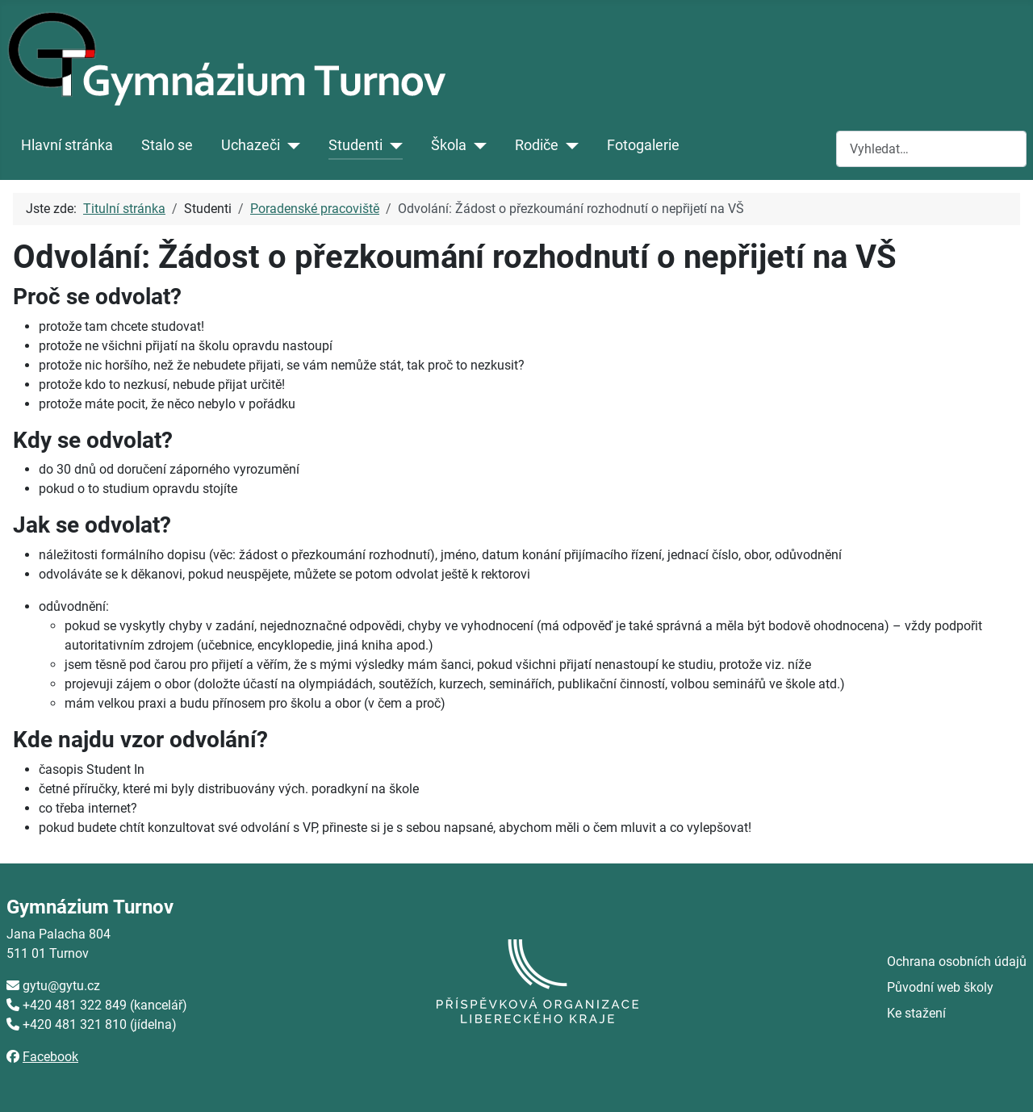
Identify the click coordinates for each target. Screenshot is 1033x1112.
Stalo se (167, 145)
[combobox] (931, 149)
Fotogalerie (643, 145)
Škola (448, 145)
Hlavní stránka (67, 145)
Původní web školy (940, 987)
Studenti (355, 145)
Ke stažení (916, 1013)
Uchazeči (250, 145)
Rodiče (536, 145)
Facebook (50, 1056)
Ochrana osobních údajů (957, 961)
